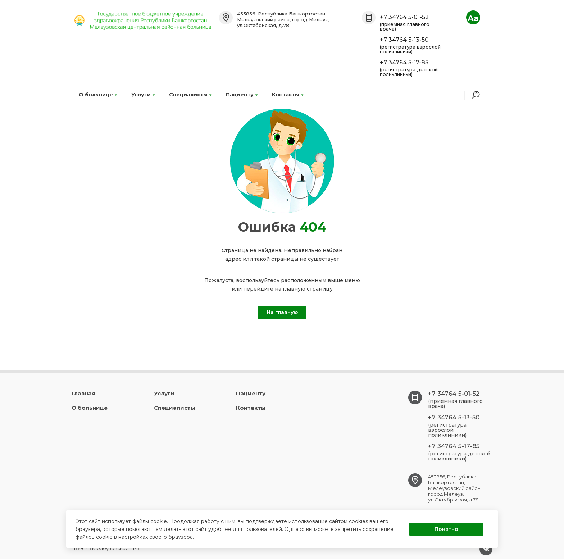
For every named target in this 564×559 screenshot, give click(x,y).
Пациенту (242, 94)
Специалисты (190, 94)
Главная (83, 393)
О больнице (98, 94)
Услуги (143, 94)
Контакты (287, 94)
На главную (282, 312)
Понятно (446, 529)
